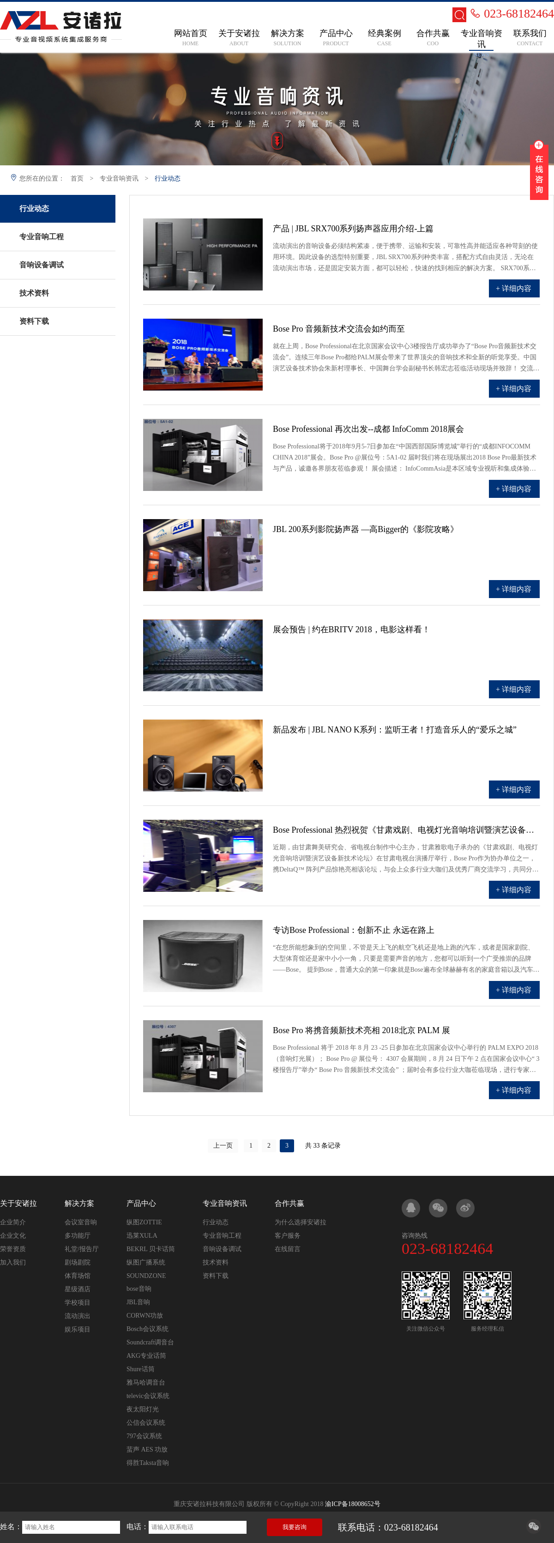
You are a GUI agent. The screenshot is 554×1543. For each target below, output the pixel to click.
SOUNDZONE (146, 1275)
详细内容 (516, 288)
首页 (77, 178)
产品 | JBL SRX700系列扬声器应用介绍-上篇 (353, 228)
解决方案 (79, 1203)
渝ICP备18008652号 (352, 1504)
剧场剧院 (77, 1262)
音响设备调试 (222, 1249)
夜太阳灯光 (142, 1409)
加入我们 (13, 1262)
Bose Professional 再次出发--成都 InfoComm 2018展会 (368, 429)
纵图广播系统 (145, 1262)
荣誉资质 (13, 1249)
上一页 (223, 1145)
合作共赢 (289, 1203)
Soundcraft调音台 (150, 1342)
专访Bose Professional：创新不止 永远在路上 (353, 930)
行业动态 (168, 178)
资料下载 (216, 1275)
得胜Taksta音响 (147, 1462)
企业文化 (13, 1235)
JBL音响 (138, 1302)
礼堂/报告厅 (82, 1249)
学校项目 (77, 1302)
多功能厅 (77, 1235)
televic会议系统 (147, 1395)
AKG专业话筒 (146, 1355)
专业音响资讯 (119, 178)
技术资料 (216, 1262)
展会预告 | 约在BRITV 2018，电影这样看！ (351, 629)
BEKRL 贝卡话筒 (150, 1249)
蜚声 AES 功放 (147, 1449)
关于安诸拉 (18, 1203)
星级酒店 (77, 1289)
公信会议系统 (145, 1422)
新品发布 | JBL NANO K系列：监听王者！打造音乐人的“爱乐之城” (395, 729)
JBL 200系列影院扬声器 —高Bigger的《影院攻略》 (365, 529)
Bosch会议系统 (147, 1328)
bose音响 (138, 1288)
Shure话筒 (140, 1369)
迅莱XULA (141, 1235)
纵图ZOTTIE (144, 1222)
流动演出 (77, 1316)
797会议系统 (144, 1436)
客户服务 (288, 1235)
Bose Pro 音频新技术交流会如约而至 (339, 328)
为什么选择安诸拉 (300, 1222)
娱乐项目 (77, 1329)
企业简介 (13, 1222)
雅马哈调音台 (145, 1382)
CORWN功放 (144, 1315)
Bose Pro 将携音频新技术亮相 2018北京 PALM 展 (361, 1030)
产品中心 (141, 1203)
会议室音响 (81, 1222)
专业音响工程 (222, 1235)
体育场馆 (77, 1275)
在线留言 (288, 1249)
